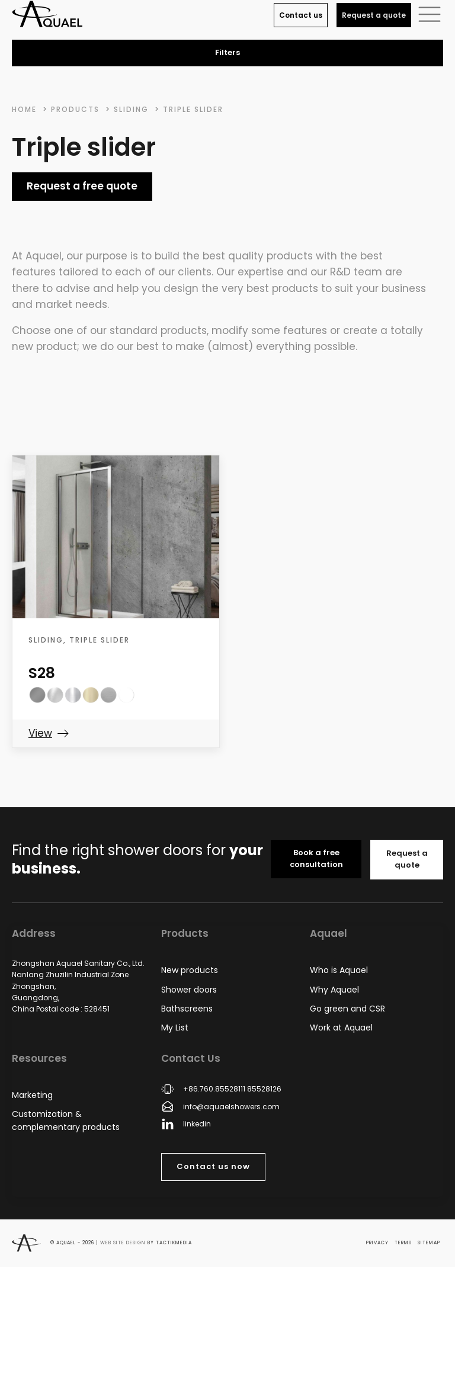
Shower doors (189, 990)
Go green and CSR (347, 1008)
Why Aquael (334, 990)
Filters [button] (227, 52)
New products (189, 970)
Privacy (377, 1243)
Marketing (32, 1095)
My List (174, 1027)
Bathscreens (187, 1008)
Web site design (123, 1243)
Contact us (300, 15)
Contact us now (213, 1166)
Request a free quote (82, 186)
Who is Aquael (339, 970)
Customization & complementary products (66, 1120)
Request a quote (374, 15)
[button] (429, 13)
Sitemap (429, 1243)
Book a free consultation (316, 859)
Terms (403, 1243)
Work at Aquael (341, 1027)
